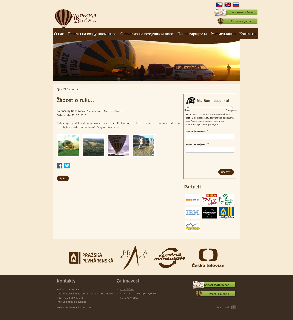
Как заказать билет (242, 12)
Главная (58, 89)
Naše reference (129, 297)
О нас (59, 33)
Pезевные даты (241, 21)
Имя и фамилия (197, 130)
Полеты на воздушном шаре (92, 33)
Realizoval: (223, 307)
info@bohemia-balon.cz (71, 301)
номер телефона (197, 144)
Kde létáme (127, 289)
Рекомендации (223, 33)
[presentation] (207, 160)
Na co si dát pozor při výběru (138, 293)
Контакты (247, 33)
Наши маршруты (192, 33)
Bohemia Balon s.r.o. (75, 17)
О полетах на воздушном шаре (147, 33)
